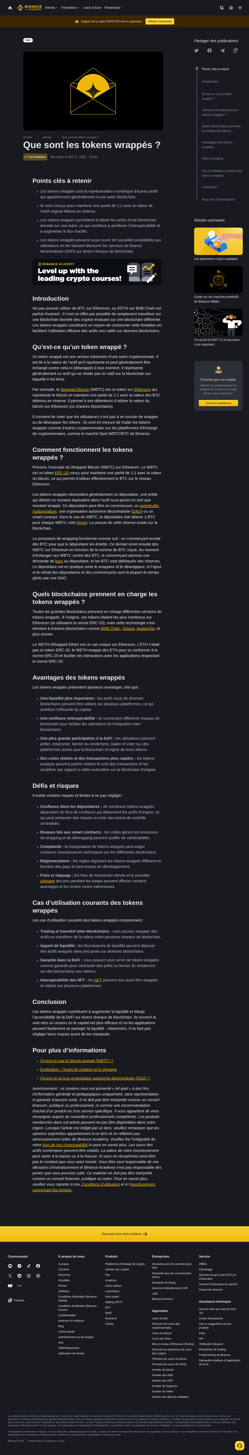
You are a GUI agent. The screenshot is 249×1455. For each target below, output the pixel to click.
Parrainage (205, 1269)
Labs (155, 1293)
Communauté (66, 1331)
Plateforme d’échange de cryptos (125, 1264)
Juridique (63, 1291)
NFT (107, 1307)
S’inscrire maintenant (218, 403)
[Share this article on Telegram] (222, 50)
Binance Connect (162, 1299)
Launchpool (112, 1291)
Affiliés (203, 1264)
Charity (109, 1323)
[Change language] (231, 7)
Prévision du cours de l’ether (169, 1364)
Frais (202, 1333)
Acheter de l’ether (163, 1391)
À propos (63, 1264)
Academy (110, 1280)
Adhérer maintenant (160, 21)
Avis (60, 1342)
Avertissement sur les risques (76, 1337)
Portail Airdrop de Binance (215, 1354)
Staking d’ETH (113, 1302)
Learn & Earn (160, 1318)
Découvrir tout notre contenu (124, 1234)
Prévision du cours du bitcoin (169, 1358)
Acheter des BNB (162, 1375)
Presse (62, 1285)
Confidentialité (66, 1315)
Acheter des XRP (162, 1380)
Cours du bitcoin (162, 1333)
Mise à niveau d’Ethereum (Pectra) (173, 1344)
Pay (107, 1274)
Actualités (64, 1280)
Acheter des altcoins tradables (170, 1396)
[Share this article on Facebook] (209, 50)
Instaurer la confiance (71, 1320)
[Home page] (29, 8)
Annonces (64, 1274)
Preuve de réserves (211, 1289)
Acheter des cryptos (117, 1269)
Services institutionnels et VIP (170, 1288)
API (201, 1338)
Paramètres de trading (212, 1349)
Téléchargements (68, 1347)
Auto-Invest (112, 1296)
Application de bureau (71, 1353)
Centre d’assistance (211, 1318)
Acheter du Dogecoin (165, 1386)
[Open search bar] (220, 7)
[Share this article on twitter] (196, 50)
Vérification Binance (211, 1344)
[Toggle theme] (240, 8)
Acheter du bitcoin (163, 1369)
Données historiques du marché (218, 1284)
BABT (108, 1312)
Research (111, 1318)
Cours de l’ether (161, 1338)
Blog (61, 1326)
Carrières (63, 1269)
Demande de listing (163, 1282)
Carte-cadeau (113, 1285)
